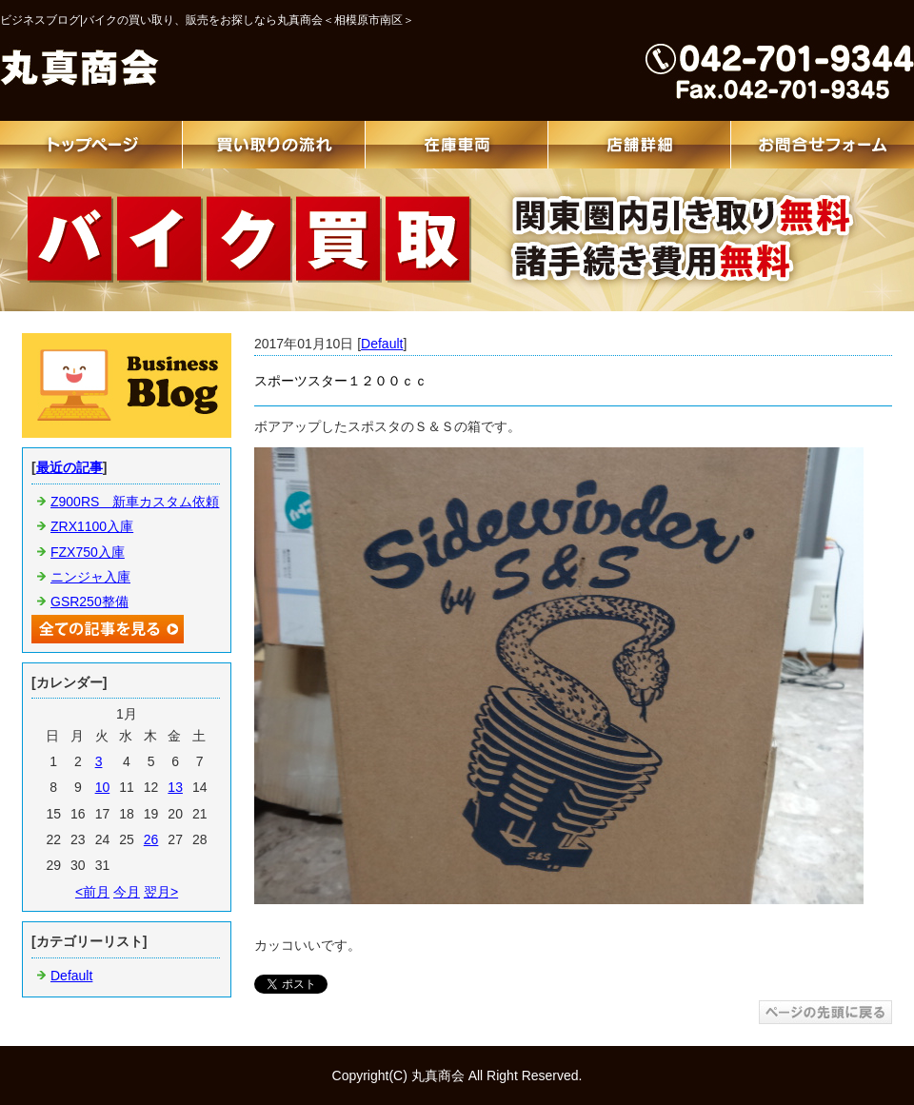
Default (382, 343)
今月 (126, 891)
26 (151, 839)
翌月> (161, 891)
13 (175, 787)
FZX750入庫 (87, 552)
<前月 (92, 891)
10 (102, 787)
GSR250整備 (89, 601)
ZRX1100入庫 (91, 526)
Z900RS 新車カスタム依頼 (134, 501)
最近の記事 (69, 467)
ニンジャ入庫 (90, 576)
